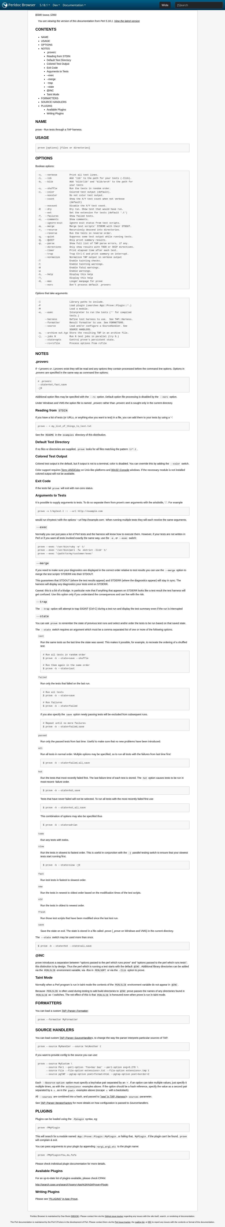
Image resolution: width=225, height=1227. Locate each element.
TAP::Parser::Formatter (75, 1011)
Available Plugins (56, 109)
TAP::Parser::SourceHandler (76, 1038)
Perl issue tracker (122, 1223)
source (46, 15)
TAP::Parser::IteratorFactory (56, 1103)
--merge (51, 79)
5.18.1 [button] (44, 5)
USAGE (45, 41)
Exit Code (52, 67)
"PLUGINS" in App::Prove (63, 1199)
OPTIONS (47, 44)
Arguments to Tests (58, 71)
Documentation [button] (73, 5)
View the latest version (127, 21)
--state (50, 86)
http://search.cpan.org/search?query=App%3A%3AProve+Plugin (71, 1185)
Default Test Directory (59, 60)
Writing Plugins (55, 113)
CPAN (53, 15)
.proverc (51, 52)
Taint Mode (53, 94)
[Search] (199, 5)
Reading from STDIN (58, 56)
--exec (50, 75)
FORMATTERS (49, 98)
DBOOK (75, 1217)
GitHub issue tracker (114, 1217)
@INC (50, 90)
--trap (50, 82)
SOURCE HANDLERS (54, 102)
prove (38, 14)
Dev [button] (55, 5)
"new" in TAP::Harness (113, 1097)
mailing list (139, 1223)
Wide (165, 5)
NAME (45, 37)
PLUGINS (46, 105)
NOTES (45, 48)
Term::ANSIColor (70, 470)
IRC (150, 1223)
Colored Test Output (58, 63)
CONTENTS (45, 29)
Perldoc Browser (19, 5)
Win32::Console (120, 470)
